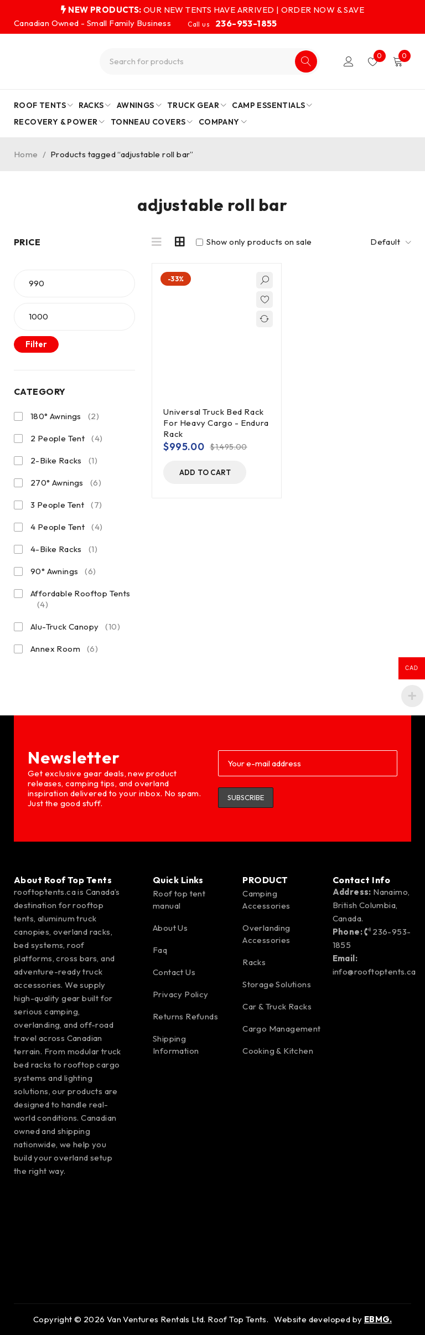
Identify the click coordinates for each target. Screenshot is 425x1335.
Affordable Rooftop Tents (80, 599)
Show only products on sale (254, 242)
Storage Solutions (276, 984)
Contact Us (174, 972)
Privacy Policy (181, 994)
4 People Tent (66, 527)
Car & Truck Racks (277, 1006)
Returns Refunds (185, 1016)
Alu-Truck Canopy (75, 626)
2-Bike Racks (63, 460)
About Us (170, 927)
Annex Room (64, 648)
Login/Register (348, 61)
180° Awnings (64, 416)
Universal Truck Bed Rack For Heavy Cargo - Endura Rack (215, 422)
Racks (254, 962)
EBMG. (378, 1319)
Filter (36, 344)
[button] (204, 472)
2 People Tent (66, 438)
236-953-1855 (246, 23)
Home (26, 154)
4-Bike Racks (63, 549)
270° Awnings (65, 482)
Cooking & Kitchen (277, 1050)
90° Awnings (63, 571)
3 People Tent (66, 505)
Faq (160, 950)
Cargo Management (281, 1028)
